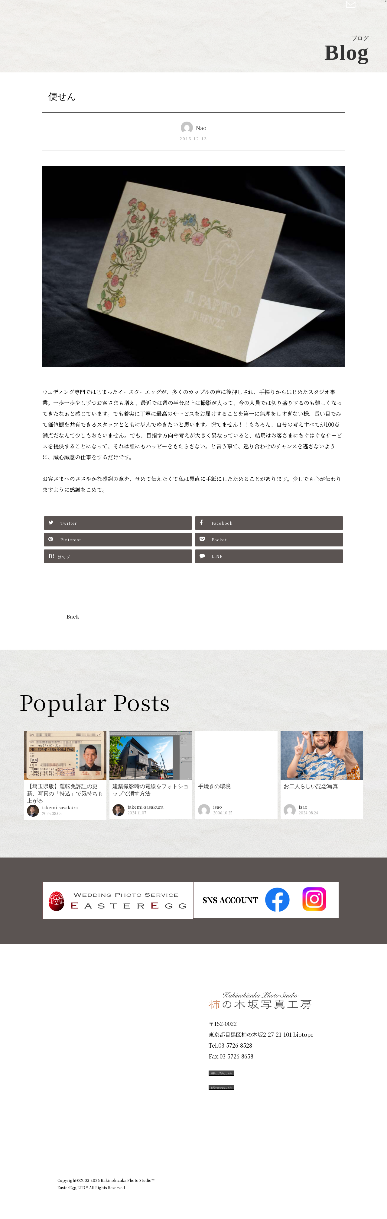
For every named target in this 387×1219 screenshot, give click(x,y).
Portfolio (74, 1056)
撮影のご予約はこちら (254, 1072)
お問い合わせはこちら (253, 1099)
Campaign (77, 1078)
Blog (66, 1121)
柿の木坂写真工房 (54, 11)
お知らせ (276, 1147)
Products (74, 1035)
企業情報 (248, 1147)
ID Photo (75, 1013)
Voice (68, 1100)
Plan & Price (82, 992)
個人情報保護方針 (313, 1147)
